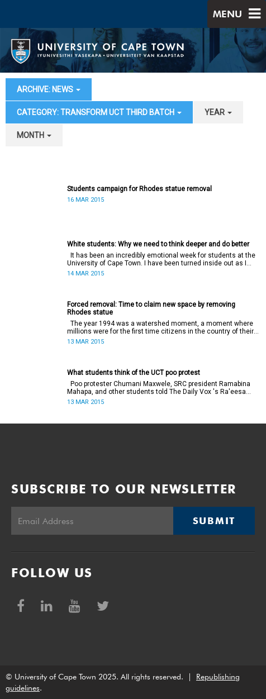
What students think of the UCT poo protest (133, 373)
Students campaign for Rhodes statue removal (139, 189)
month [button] (34, 135)
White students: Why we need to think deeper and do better (158, 244)
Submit (214, 520)
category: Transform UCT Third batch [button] (99, 112)
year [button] (218, 112)
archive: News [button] (48, 89)
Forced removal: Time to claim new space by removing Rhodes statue (151, 308)
